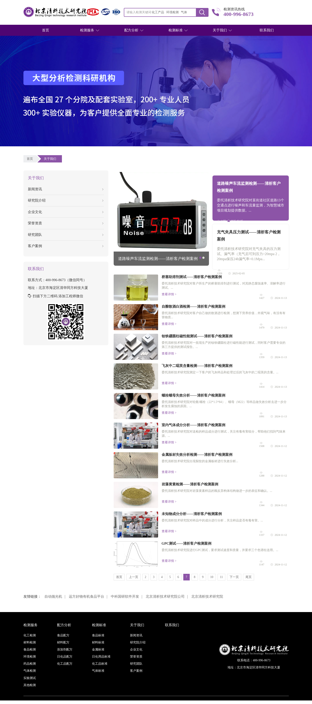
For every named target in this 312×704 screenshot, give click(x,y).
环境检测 (29, 656)
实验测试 (29, 678)
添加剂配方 (65, 649)
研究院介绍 (65, 200)
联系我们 (267, 30)
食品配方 (63, 635)
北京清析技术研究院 (207, 596)
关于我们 (220, 30)
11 (221, 577)
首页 (45, 30)
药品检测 (29, 663)
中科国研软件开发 (125, 596)
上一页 (133, 577)
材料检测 (29, 642)
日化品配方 (65, 656)
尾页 (248, 577)
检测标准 (175, 30)
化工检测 (29, 635)
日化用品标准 (101, 656)
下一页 (234, 577)
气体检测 (29, 670)
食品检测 (29, 649)
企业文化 (65, 212)
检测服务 (87, 30)
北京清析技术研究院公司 (165, 596)
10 (211, 577)
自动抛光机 (53, 596)
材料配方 (63, 642)
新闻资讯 (65, 189)
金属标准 (98, 649)
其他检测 (29, 685)
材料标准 (98, 642)
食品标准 (98, 635)
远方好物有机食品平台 (86, 596)
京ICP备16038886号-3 (181, 702)
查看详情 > (169, 294)
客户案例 (65, 246)
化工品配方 (65, 663)
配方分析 (131, 30)
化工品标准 (99, 663)
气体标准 (98, 670)
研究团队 (65, 235)
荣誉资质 (65, 223)
